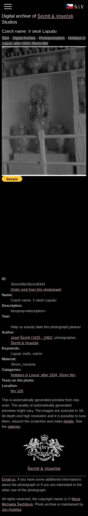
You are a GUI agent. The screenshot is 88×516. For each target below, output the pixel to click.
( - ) (32, 338)
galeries (14, 427)
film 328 (17, 391)
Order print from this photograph (36, 289)
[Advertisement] (44, 227)
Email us (8, 479)
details (68, 421)
